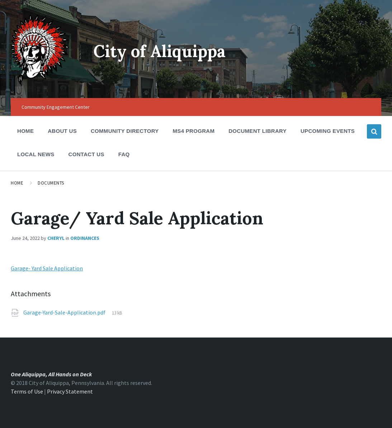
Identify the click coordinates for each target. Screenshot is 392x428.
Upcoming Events (328, 133)
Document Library (257, 133)
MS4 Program (194, 131)
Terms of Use (27, 391)
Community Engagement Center (56, 107)
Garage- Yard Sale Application (47, 268)
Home (25, 131)
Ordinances (84, 238)
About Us (62, 133)
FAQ (124, 154)
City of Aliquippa (163, 51)
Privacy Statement (70, 391)
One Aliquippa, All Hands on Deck (51, 374)
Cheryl (56, 238)
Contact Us (86, 154)
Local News (36, 154)
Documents (51, 183)
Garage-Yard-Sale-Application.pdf (65, 312)
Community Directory (125, 133)
